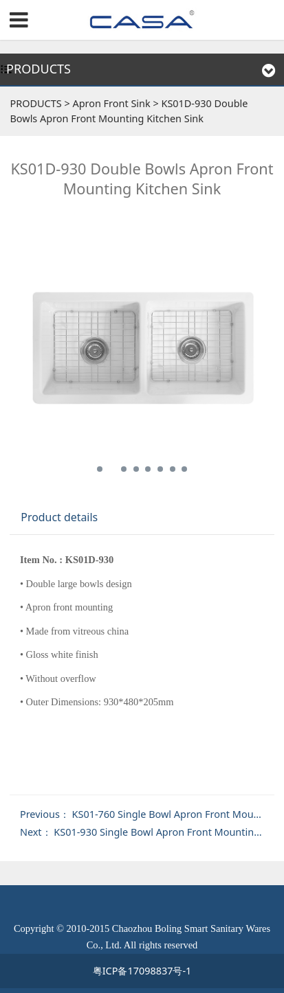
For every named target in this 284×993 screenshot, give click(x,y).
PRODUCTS (35, 103)
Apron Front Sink (111, 103)
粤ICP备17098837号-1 (142, 970)
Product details (59, 517)
